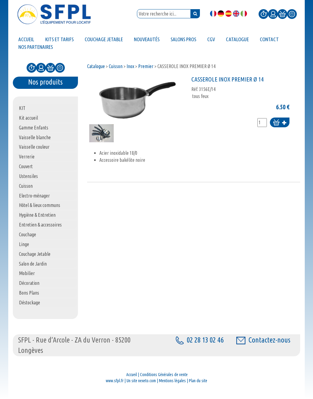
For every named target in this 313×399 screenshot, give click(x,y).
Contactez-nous (263, 340)
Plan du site (198, 380)
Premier (145, 66)
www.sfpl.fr (114, 380)
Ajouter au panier (279, 122)
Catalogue (96, 66)
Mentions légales (172, 380)
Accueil (131, 374)
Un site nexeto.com (141, 380)
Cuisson (116, 66)
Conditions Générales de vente (164, 374)
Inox (130, 66)
